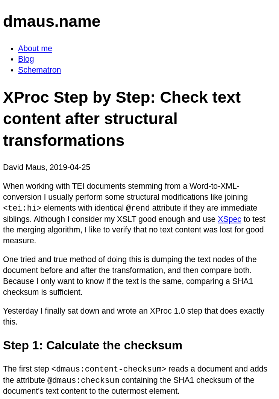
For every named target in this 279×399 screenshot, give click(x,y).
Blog (26, 59)
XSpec (229, 219)
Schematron (39, 69)
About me (35, 48)
